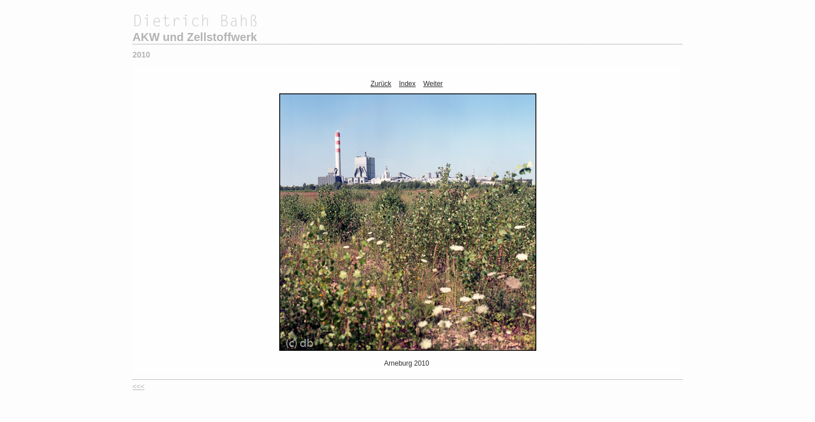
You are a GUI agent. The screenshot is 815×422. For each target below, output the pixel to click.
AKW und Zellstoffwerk (195, 37)
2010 (141, 54)
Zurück (380, 84)
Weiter (432, 84)
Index (407, 84)
